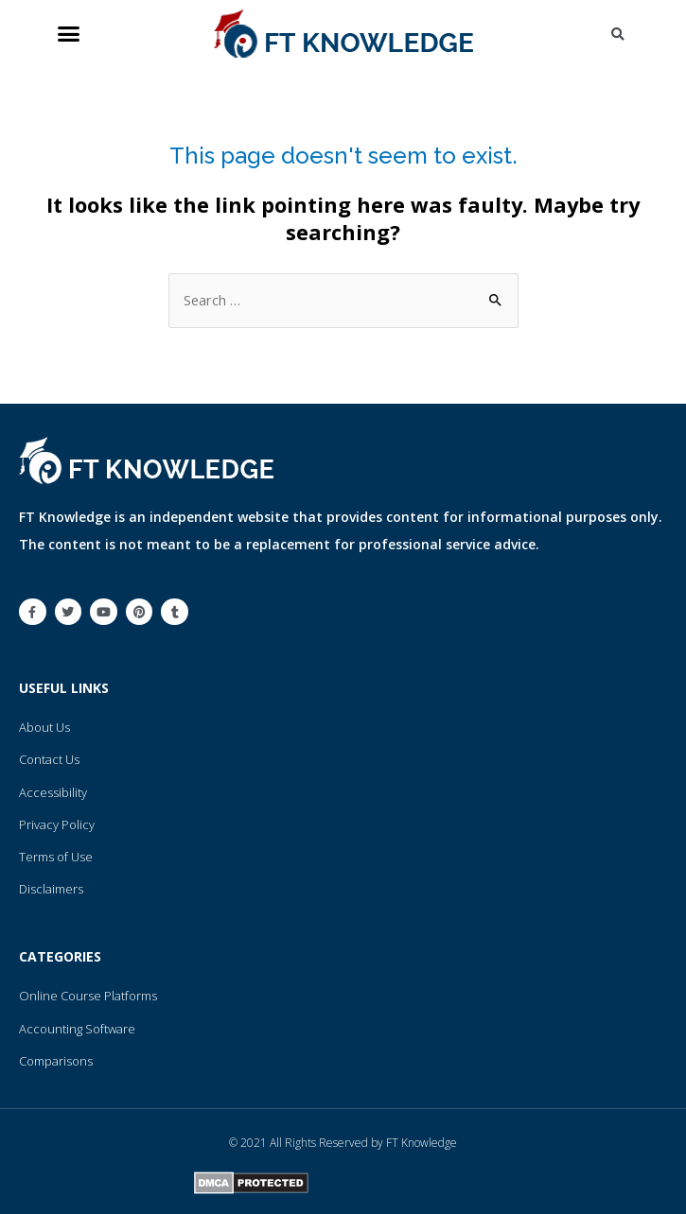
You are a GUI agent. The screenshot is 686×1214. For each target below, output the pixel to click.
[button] (69, 34)
